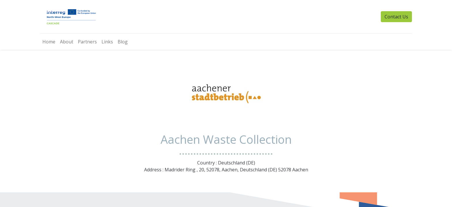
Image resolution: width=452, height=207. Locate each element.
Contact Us (396, 17)
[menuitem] (49, 41)
